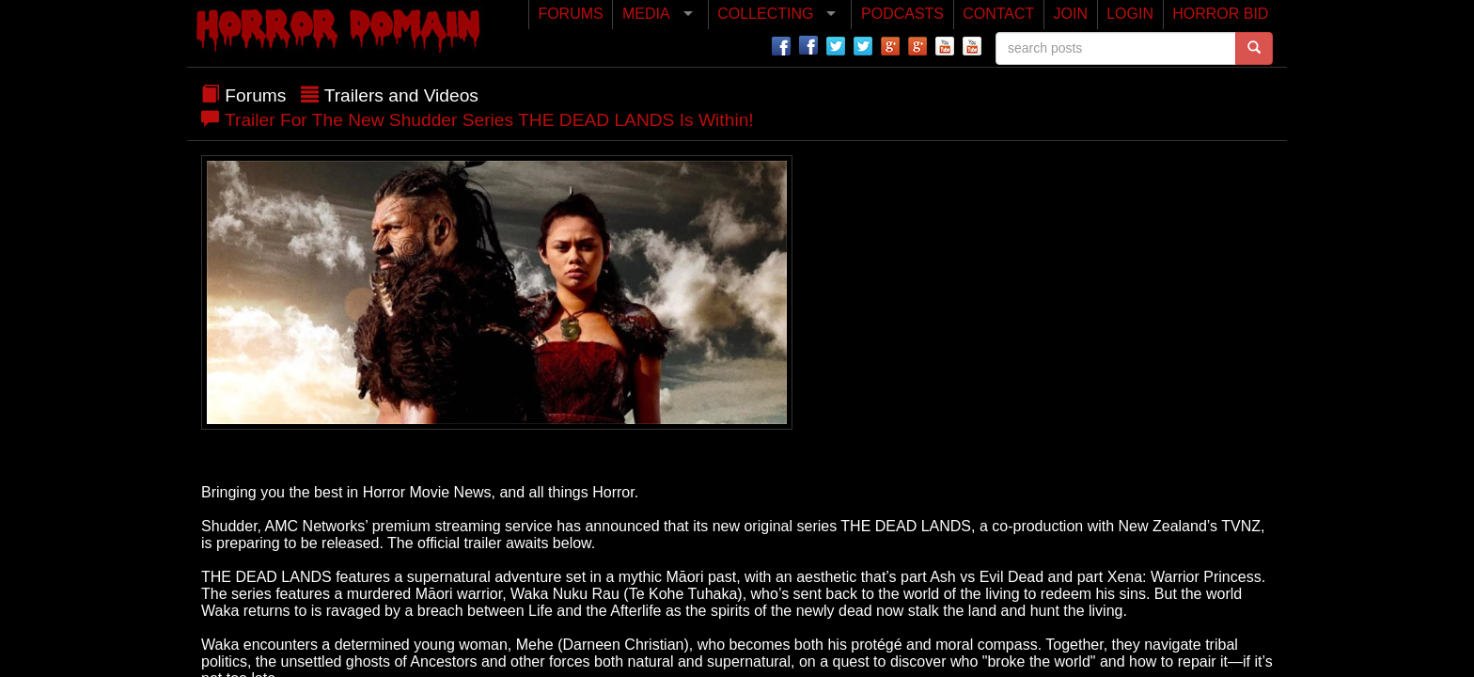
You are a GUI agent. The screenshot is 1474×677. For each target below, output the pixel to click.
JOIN (1071, 14)
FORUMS (570, 14)
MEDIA (646, 14)
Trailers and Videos (401, 95)
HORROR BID (1220, 14)
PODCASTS (902, 14)
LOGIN (1129, 14)
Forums (255, 95)
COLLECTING (765, 14)
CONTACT (998, 14)
